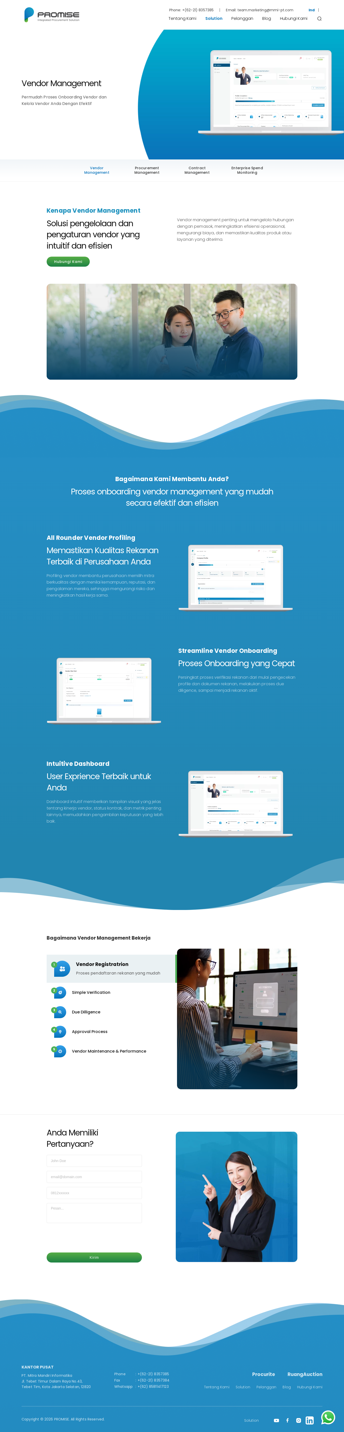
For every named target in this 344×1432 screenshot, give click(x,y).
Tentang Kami (182, 18)
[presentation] (85, 1238)
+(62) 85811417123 (153, 1386)
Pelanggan (242, 18)
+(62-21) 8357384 (154, 1380)
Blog (266, 18)
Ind (312, 10)
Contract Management (197, 170)
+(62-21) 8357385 (198, 10)
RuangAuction (305, 1374)
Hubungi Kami (293, 18)
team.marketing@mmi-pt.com (265, 10)
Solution (213, 18)
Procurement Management (146, 170)
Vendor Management (96, 170)
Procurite (263, 1374)
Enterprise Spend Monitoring (247, 170)
